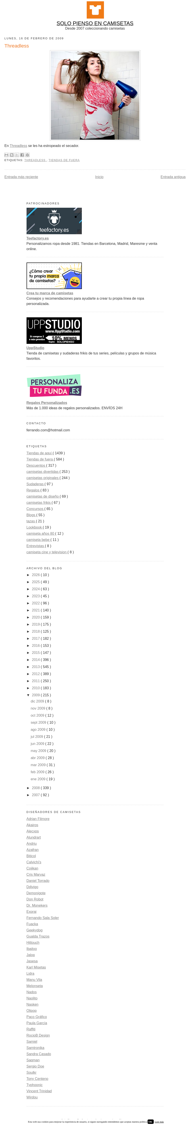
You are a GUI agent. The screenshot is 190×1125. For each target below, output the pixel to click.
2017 (36, 638)
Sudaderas (36, 484)
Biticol (31, 856)
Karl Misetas (36, 967)
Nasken (32, 1004)
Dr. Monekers (37, 905)
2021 (36, 610)
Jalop (31, 955)
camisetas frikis (39, 502)
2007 (36, 795)
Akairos (32, 825)
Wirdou (32, 1097)
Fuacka (32, 924)
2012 (36, 674)
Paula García (37, 1023)
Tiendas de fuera (64, 160)
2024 (36, 589)
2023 (36, 596)
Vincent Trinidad (39, 1091)
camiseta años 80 (41, 533)
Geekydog (35, 930)
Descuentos (36, 465)
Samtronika (35, 1048)
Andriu (32, 843)
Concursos (35, 509)
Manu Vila (34, 980)
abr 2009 (38, 758)
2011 (36, 681)
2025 (36, 582)
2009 (36, 695)
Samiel (32, 1041)
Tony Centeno (37, 1079)
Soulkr (31, 1072)
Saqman (33, 1060)
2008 (36, 788)
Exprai (31, 912)
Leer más (159, 1121)
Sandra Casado (39, 1054)
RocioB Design (38, 1035)
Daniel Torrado (38, 881)
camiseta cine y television (47, 552)
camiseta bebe (39, 540)
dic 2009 (38, 701)
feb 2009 (38, 772)
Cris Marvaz (36, 874)
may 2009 (39, 751)
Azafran (33, 850)
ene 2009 (38, 779)
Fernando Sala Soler (43, 918)
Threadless (18, 146)
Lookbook (35, 527)
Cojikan (32, 868)
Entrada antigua (173, 177)
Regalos (33, 490)
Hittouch (33, 942)
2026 (36, 575)
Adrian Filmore (38, 819)
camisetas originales (43, 478)
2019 (36, 624)
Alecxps (33, 831)
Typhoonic (35, 1085)
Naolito (32, 998)
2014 (36, 660)
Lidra (31, 973)
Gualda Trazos (38, 936)
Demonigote (36, 893)
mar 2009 (39, 765)
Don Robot (35, 899)
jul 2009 (37, 737)
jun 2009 (38, 744)
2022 (36, 603)
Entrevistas (36, 546)
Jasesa (32, 961)
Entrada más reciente (21, 177)
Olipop (32, 1011)
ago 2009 (38, 729)
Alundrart (34, 837)
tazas (31, 521)
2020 (36, 617)
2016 (36, 645)
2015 (36, 653)
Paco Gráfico (37, 1017)
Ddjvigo (32, 887)
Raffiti (31, 1029)
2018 (36, 631)
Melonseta (35, 986)
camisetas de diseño (43, 496)
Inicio (99, 177)
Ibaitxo (32, 949)
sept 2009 (39, 722)
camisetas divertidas (43, 472)
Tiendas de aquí (40, 453)
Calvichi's (34, 862)
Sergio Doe (35, 1066)
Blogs (31, 515)
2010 (36, 688)
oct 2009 (38, 715)
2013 (36, 667)
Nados (32, 992)
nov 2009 (38, 708)
